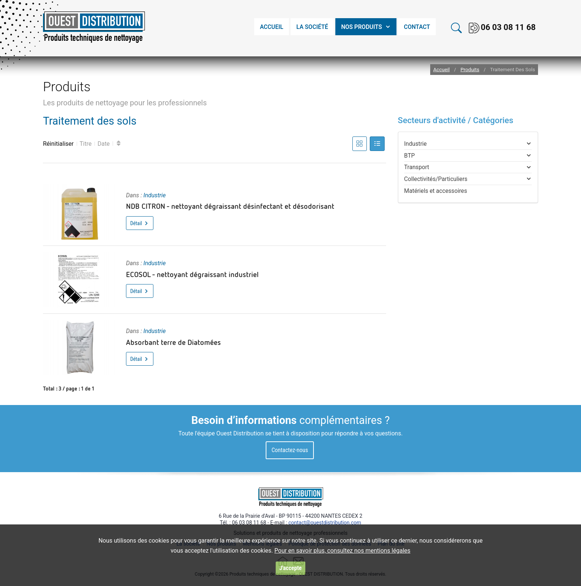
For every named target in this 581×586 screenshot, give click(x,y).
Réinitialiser (58, 143)
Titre (86, 143)
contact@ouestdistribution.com (324, 523)
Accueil (441, 69)
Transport (416, 167)
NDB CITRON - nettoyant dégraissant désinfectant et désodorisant (230, 205)
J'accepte (290, 568)
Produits (470, 69)
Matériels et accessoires (435, 190)
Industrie (154, 195)
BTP (409, 155)
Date (103, 143)
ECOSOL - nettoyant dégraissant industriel (192, 274)
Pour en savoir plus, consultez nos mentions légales (343, 550)
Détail (139, 223)
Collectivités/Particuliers (436, 178)
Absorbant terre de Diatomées (173, 342)
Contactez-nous (290, 450)
